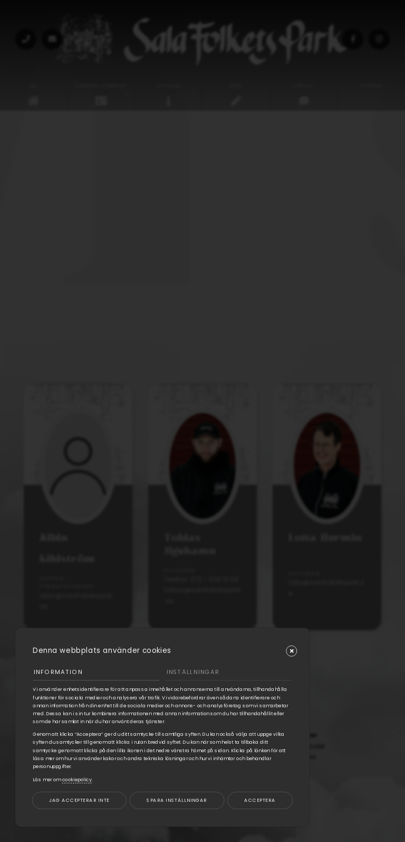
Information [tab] (58, 672)
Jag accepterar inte (79, 800)
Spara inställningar (177, 800)
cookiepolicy (77, 779)
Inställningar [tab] (193, 672)
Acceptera (259, 800)
